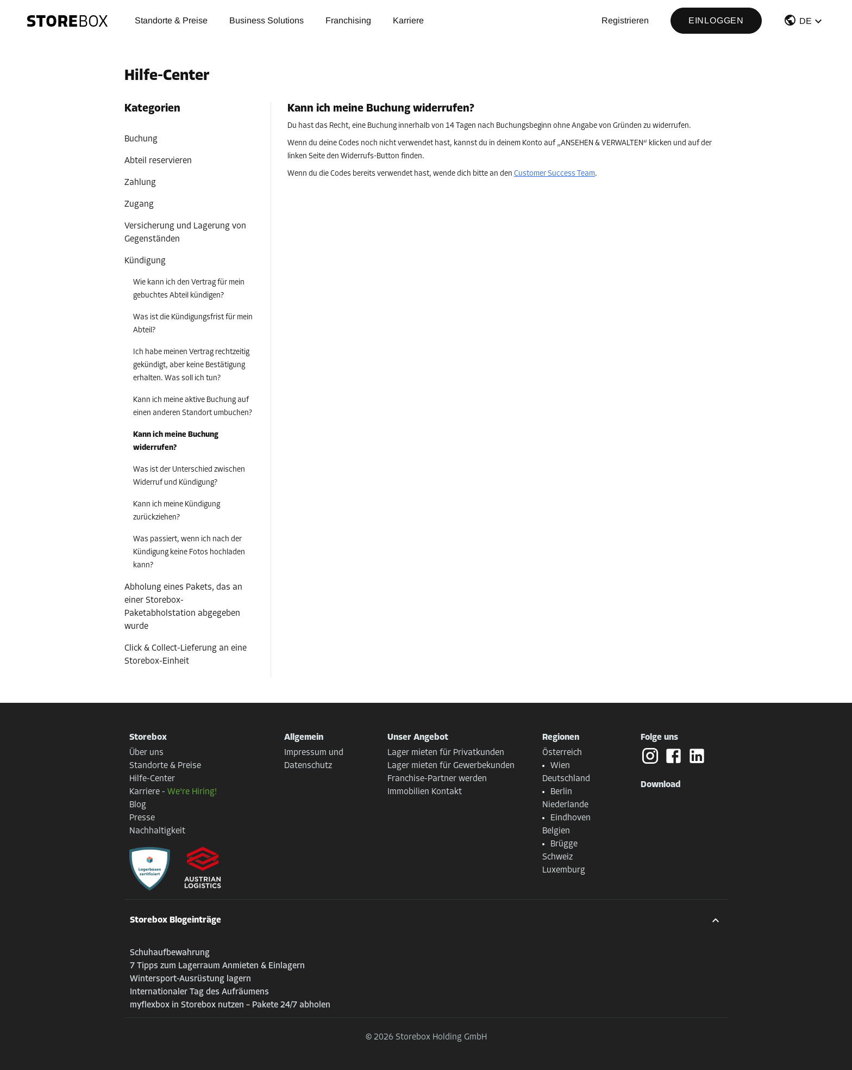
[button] (804, 22)
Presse (142, 818)
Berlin (561, 792)
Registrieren (625, 20)
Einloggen (716, 20)
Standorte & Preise (171, 20)
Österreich (562, 753)
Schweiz (557, 857)
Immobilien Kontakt (424, 792)
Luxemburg (563, 870)
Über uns (146, 753)
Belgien (556, 831)
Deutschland (566, 779)
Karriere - (173, 792)
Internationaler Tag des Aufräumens (199, 992)
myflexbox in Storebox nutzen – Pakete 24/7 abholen (230, 1005)
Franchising (348, 20)
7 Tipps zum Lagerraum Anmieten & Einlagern (217, 966)
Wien (560, 766)
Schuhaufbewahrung (170, 953)
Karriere (408, 20)
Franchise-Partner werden (437, 779)
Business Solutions (266, 20)
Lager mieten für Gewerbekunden (451, 766)
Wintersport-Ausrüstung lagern (190, 979)
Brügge (564, 844)
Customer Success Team (554, 174)
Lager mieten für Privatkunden (445, 753)
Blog (137, 805)
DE (805, 21)
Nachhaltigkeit (157, 831)
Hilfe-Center (152, 779)
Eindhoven (570, 818)
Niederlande (565, 805)
